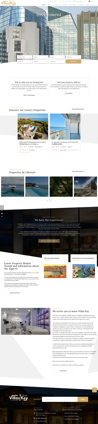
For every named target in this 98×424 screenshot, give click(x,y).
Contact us (94, 4)
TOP (94, 390)
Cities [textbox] (35, 57)
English (92, 1)
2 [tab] (96, 30)
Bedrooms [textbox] (69, 57)
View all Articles (15, 293)
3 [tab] (96, 34)
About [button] (49, 4)
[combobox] (24, 57)
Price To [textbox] (36, 61)
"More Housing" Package (51, 258)
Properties (58, 4)
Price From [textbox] (20, 61)
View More (63, 371)
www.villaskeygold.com (59, 353)
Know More (68, 93)
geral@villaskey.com (80, 1)
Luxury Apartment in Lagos (72, 416)
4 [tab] (96, 39)
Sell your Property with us (49, 241)
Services (81, 4)
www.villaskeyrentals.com (59, 347)
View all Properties (78, 109)
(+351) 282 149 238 (66, 1)
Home (43, 4)
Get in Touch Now (29, 95)
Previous (47, 200)
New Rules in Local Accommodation (83, 258)
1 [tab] (96, 25)
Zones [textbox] (51, 57)
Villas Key (8, 3)
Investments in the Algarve (72, 419)
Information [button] (72, 4)
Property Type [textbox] (21, 57)
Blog (87, 4)
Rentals (65, 4)
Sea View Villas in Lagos (71, 413)
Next (50, 200)
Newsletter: (37, 399)
